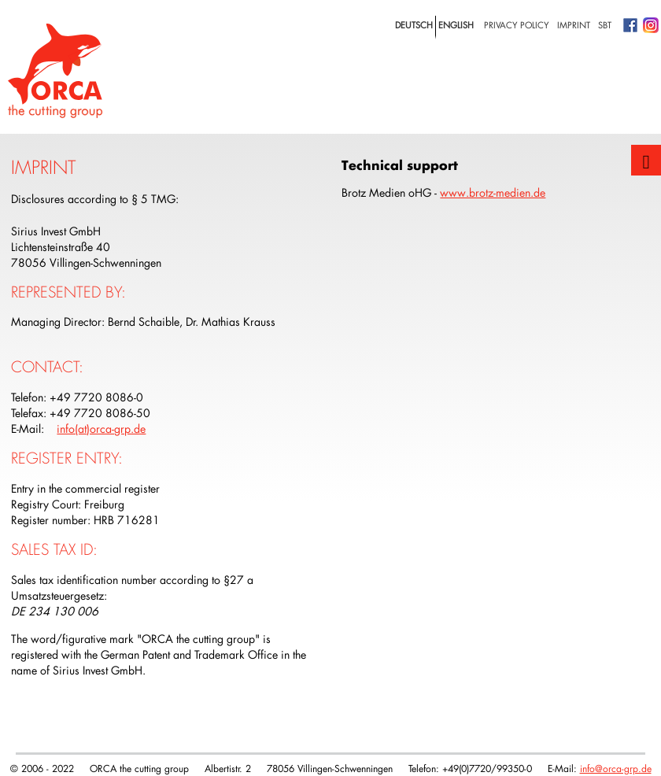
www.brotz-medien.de (492, 192)
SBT (604, 25)
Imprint (573, 25)
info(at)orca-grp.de (101, 428)
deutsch (414, 25)
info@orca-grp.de (616, 768)
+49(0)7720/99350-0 (487, 768)
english (456, 25)
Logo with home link (55, 71)
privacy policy (516, 25)
